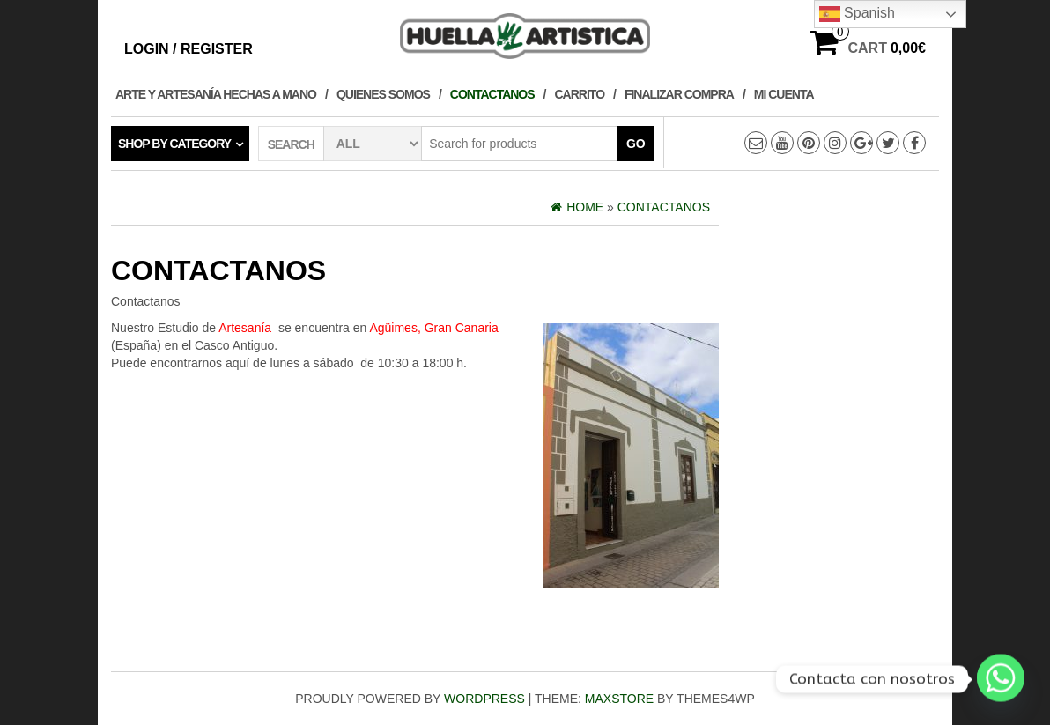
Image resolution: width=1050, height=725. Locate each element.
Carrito (580, 94)
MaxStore (619, 699)
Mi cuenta (784, 94)
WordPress (484, 699)
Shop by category (174, 144)
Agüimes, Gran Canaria (433, 328)
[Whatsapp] (1000, 679)
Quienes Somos (383, 94)
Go (636, 144)
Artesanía (244, 328)
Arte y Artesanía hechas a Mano (215, 94)
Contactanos (492, 94)
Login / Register (188, 48)
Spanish (857, 14)
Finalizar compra (679, 94)
